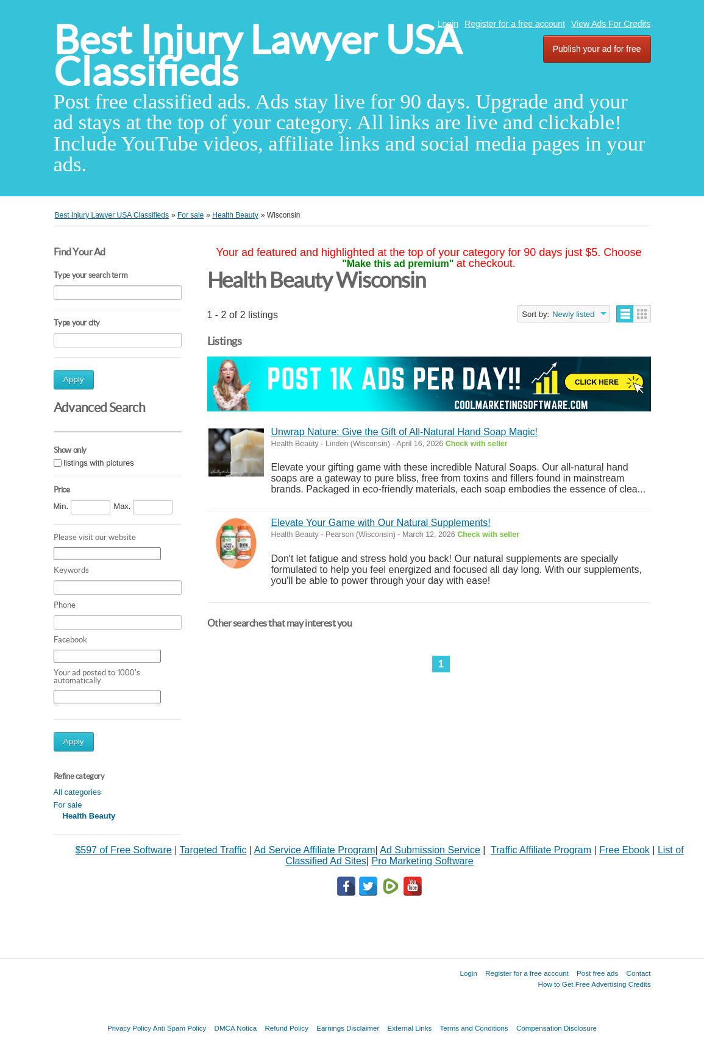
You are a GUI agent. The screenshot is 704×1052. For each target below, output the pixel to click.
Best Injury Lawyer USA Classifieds (257, 56)
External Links (410, 1028)
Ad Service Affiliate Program (314, 850)
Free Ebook (624, 850)
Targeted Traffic (212, 850)
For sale (68, 804)
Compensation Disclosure (556, 1028)
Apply (73, 379)
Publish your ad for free (597, 49)
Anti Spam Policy (180, 1028)
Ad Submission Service (430, 850)
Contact (639, 973)
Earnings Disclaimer (347, 1028)
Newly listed (573, 314)
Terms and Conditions (474, 1028)
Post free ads (597, 973)
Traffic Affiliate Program (541, 850)
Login (448, 24)
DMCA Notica (236, 1028)
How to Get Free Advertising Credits (594, 984)
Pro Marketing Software (422, 861)
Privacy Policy (129, 1028)
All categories (77, 792)
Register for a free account (514, 24)
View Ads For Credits (610, 24)
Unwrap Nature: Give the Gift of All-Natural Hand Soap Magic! (404, 432)
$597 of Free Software (123, 850)
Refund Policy (286, 1028)
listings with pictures (98, 462)
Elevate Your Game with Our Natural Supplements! (381, 522)
